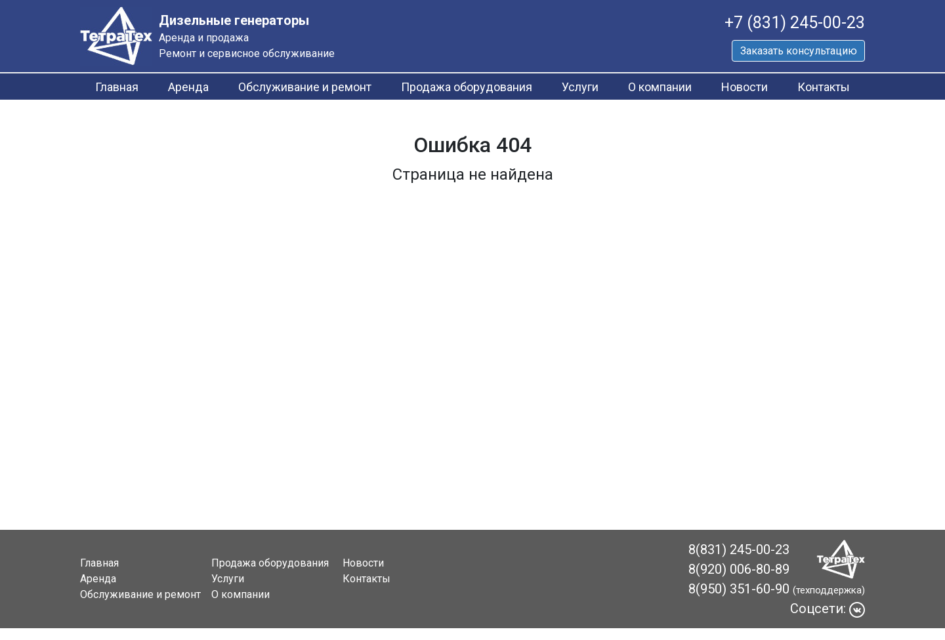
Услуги (580, 87)
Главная (116, 87)
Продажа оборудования (466, 87)
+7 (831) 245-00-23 (794, 22)
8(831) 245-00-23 (738, 549)
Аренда (188, 87)
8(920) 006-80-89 (738, 569)
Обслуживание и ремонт (304, 87)
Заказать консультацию (798, 51)
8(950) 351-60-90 (738, 589)
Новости (744, 87)
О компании (660, 87)
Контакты (823, 87)
